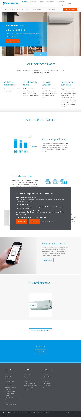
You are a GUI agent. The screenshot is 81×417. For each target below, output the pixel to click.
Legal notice (16, 412)
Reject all (34, 221)
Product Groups (10, 9)
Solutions (20, 9)
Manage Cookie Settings (48, 221)
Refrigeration (8, 389)
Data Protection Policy (34, 412)
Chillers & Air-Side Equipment (9, 381)
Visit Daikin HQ (50, 9)
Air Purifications (9, 385)
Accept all (21, 221)
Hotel (25, 379)
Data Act (5, 415)
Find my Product (38, 9)
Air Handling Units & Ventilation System (10, 392)
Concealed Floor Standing (11, 399)
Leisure (26, 381)
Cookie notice (24, 412)
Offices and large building (30, 383)
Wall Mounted (8, 377)
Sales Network (46, 383)
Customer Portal (47, 385)
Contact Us (46, 381)
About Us (45, 374)
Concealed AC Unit (9, 397)
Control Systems (9, 379)
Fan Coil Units (8, 402)
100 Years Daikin (47, 377)
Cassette (7, 395)
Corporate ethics (45, 412)
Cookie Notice (42, 217)
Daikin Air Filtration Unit (11, 387)
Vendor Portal (46, 388)
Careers (45, 379)
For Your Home (28, 374)
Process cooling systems (30, 385)
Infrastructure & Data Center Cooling (29, 388)
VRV (6, 374)
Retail (25, 377)
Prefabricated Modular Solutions (10, 404)
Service (28, 9)
